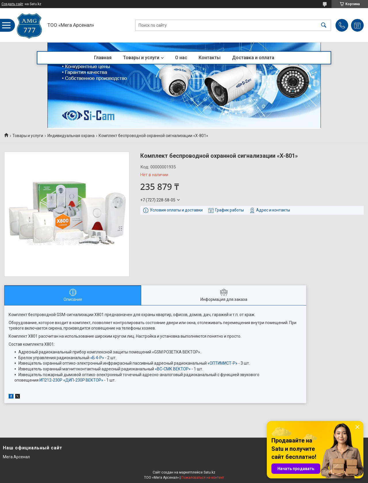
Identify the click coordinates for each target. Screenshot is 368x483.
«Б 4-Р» (97, 357)
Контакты (210, 57)
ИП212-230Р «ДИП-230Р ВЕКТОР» (71, 380)
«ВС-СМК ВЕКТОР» (173, 369)
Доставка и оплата (253, 57)
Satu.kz (209, 472)
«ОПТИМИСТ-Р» (222, 363)
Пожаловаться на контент (202, 478)
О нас (181, 57)
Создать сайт (12, 4)
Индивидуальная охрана (71, 135)
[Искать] (324, 25)
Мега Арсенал (16, 457)
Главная (103, 57)
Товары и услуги (141, 57)
